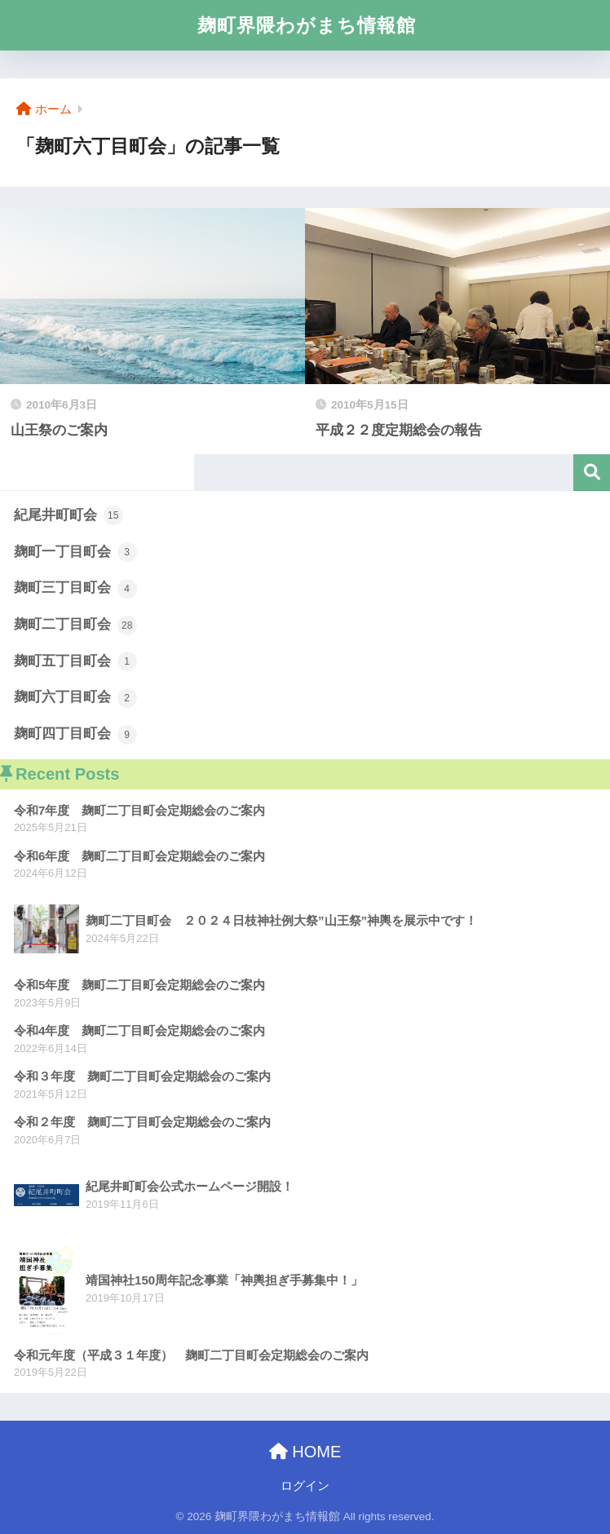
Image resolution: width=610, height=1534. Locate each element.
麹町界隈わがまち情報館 (306, 25)
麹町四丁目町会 (75, 735)
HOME (305, 1452)
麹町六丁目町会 (75, 698)
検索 (591, 472)
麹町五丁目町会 (75, 661)
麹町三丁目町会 (75, 589)
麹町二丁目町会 (75, 625)
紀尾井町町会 (68, 515)
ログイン (305, 1485)
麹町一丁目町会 (75, 552)
